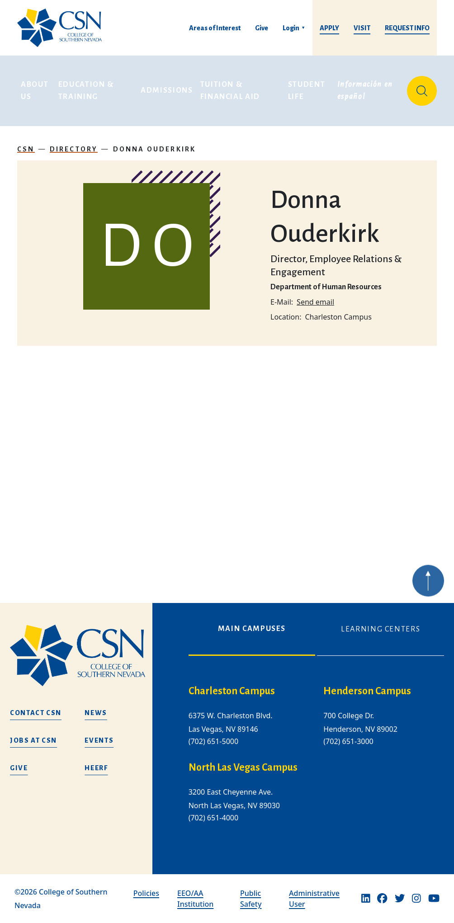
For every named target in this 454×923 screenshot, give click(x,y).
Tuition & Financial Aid (230, 87)
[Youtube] (434, 898)
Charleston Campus (232, 691)
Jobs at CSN (33, 740)
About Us (36, 87)
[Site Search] (422, 88)
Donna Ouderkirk (154, 142)
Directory (74, 142)
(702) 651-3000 (348, 741)
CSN (26, 142)
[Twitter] (400, 898)
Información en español (366, 87)
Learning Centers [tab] (380, 629)
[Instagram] (416, 898)
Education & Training (87, 87)
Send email (315, 296)
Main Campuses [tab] (252, 629)
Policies (146, 893)
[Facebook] (382, 898)
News (96, 712)
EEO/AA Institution (195, 898)
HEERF (96, 768)
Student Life (307, 87)
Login (291, 28)
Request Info (407, 28)
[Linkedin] (365, 898)
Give (261, 28)
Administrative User (314, 898)
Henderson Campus (367, 691)
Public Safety (250, 898)
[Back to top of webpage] (428, 594)
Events (99, 740)
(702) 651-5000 (213, 741)
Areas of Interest (215, 28)
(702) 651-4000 (213, 818)
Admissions (167, 88)
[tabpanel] (316, 761)
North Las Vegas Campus (243, 767)
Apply (329, 28)
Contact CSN (35, 712)
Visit (362, 28)
